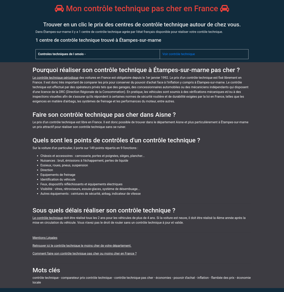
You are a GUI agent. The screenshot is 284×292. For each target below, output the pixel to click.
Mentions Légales (45, 238)
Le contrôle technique (48, 218)
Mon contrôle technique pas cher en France (142, 8)
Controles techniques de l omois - (62, 54)
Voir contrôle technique (178, 54)
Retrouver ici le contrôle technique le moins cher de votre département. (82, 246)
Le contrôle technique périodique (55, 78)
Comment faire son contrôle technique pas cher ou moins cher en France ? (85, 253)
